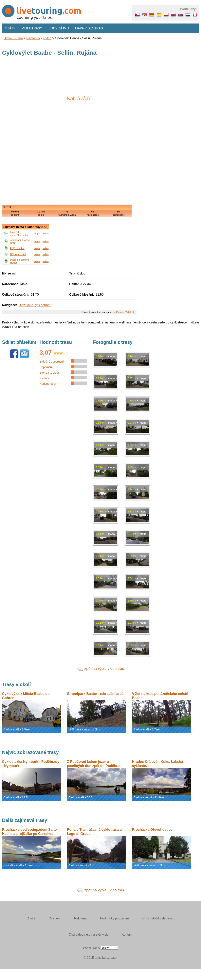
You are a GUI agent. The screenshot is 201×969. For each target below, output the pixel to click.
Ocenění (55, 918)
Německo (33, 38)
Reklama (80, 918)
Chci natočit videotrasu (158, 918)
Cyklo (47, 38)
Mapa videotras (89, 28)
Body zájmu (58, 28)
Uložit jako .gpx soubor (35, 305)
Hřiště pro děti (18, 254)
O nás (31, 918)
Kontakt (127, 934)
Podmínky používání (114, 918)
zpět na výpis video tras (104, 668)
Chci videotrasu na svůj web (88, 934)
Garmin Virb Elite (125, 312)
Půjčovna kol (17, 248)
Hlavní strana (13, 38)
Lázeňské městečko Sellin (19, 234)
